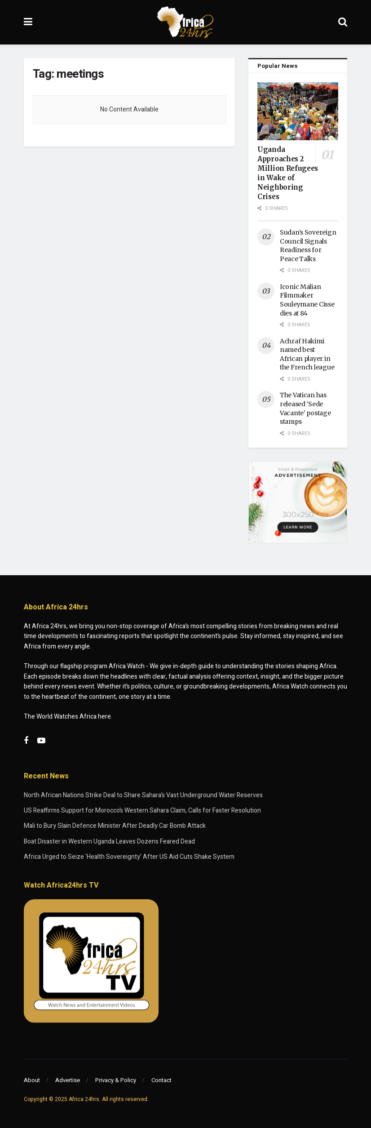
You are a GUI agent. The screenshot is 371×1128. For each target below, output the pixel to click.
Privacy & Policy (115, 1080)
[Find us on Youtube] (41, 741)
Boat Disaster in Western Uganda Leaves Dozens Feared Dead (109, 841)
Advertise (67, 1080)
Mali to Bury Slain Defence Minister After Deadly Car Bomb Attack (115, 825)
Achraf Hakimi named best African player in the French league (307, 354)
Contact (161, 1080)
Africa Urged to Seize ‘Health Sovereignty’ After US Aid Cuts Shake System (129, 857)
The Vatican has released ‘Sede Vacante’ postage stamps (305, 408)
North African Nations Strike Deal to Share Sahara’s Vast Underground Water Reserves (143, 795)
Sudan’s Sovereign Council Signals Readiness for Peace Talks (308, 245)
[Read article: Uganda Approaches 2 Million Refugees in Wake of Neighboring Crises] (297, 111)
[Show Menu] (28, 22)
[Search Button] (342, 22)
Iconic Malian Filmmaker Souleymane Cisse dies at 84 (307, 300)
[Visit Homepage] (185, 22)
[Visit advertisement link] (297, 502)
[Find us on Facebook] (26, 741)
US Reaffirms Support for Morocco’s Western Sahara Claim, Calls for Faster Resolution (142, 810)
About (32, 1080)
